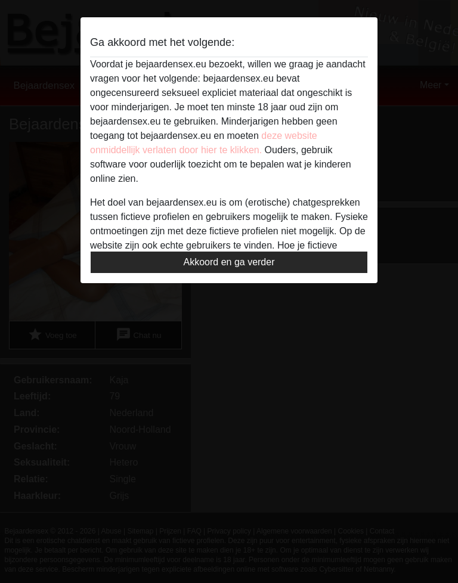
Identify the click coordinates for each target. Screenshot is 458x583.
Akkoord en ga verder (229, 262)
